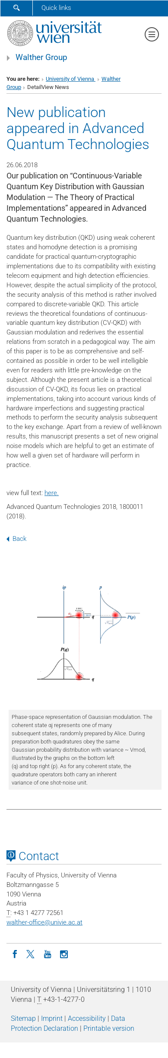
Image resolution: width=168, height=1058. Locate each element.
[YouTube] (47, 953)
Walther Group (41, 57)
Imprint (52, 1018)
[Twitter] (31, 953)
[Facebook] (14, 953)
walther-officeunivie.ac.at (44, 922)
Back (16, 539)
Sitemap (23, 1018)
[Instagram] (64, 953)
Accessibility (87, 1018)
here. (51, 493)
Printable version (108, 1028)
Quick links (56, 8)
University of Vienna (70, 79)
